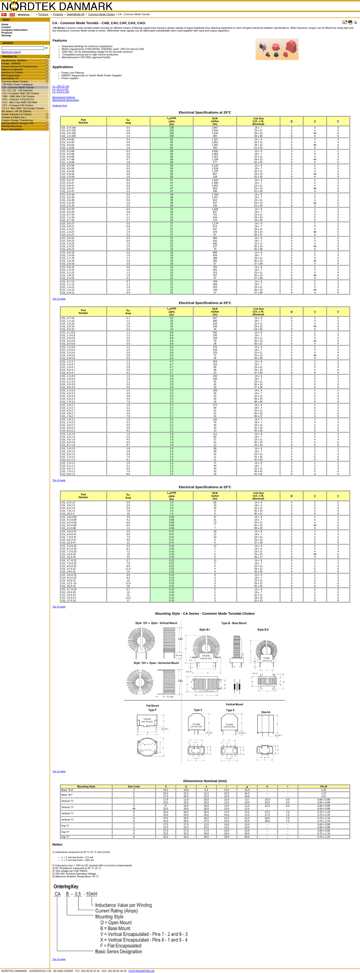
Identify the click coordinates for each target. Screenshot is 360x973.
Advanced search (11, 52)
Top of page (59, 298)
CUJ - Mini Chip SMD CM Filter (19, 102)
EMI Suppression (10, 75)
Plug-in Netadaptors (12, 129)
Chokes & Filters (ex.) (14, 117)
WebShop (24, 14)
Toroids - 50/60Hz (11, 63)
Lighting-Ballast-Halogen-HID (17, 123)
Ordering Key (59, 105)
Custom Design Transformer (17, 120)
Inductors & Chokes (12, 72)
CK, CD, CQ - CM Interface (17, 90)
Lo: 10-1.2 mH (60, 89)
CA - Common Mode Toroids (18, 87)
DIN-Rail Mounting (11, 126)
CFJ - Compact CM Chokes (17, 105)
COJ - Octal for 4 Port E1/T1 (18, 99)
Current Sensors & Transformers (19, 66)
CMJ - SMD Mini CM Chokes (18, 96)
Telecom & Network (12, 69)
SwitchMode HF (76, 14)
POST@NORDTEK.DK (142, 971)
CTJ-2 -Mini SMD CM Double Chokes (23, 108)
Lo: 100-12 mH (60, 86)
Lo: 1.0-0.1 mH (60, 91)
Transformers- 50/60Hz (14, 60)
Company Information (14, 30)
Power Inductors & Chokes (16, 114)
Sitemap (6, 35)
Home (4, 24)
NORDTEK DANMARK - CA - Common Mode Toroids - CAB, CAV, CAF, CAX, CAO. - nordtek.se (57, 6)
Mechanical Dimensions (65, 100)
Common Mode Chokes (101, 14)
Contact (6, 27)
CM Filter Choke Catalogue (17, 84)
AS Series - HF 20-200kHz (16, 111)
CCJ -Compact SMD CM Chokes (20, 93)
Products (43, 14)
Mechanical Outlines (63, 97)
